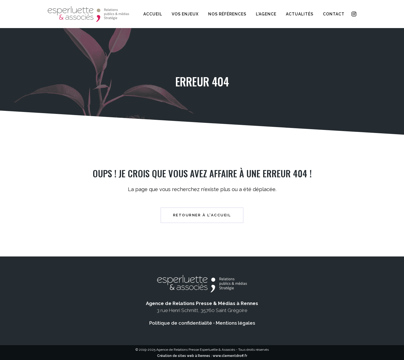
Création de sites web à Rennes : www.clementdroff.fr (202, 356)
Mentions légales (235, 323)
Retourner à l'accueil (202, 215)
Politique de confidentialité (180, 323)
